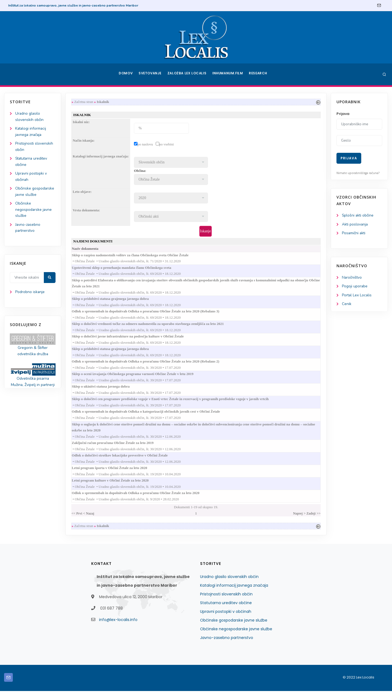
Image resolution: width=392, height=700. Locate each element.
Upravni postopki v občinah (225, 620)
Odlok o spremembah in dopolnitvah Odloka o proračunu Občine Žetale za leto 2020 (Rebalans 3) (152, 314)
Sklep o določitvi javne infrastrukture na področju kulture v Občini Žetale (134, 340)
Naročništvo (352, 278)
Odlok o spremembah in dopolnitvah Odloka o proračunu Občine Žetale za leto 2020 (142, 501)
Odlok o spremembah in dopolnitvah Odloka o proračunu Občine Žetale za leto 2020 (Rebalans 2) (152, 366)
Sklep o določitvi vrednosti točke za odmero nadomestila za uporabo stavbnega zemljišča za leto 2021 (154, 327)
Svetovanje (151, 74)
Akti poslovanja (355, 224)
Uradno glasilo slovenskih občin (229, 585)
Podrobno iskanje (30, 295)
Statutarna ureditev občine (226, 611)
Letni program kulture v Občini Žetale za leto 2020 (117, 488)
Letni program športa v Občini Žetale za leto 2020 (116, 475)
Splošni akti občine (358, 215)
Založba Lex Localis (188, 74)
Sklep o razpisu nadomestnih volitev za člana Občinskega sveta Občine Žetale (136, 256)
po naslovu (146, 145)
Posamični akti (354, 233)
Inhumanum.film (228, 74)
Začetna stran (84, 102)
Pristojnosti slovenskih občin (226, 603)
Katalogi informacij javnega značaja (234, 594)
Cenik (346, 305)
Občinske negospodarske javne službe (33, 212)
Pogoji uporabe (355, 287)
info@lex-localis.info (118, 628)
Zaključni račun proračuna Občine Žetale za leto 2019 (119, 450)
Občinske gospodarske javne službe (233, 629)
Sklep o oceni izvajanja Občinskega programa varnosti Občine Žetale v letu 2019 (139, 379)
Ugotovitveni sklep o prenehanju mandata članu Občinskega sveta (128, 269)
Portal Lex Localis (357, 296)
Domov (125, 74)
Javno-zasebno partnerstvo (226, 646)
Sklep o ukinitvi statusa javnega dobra (107, 392)
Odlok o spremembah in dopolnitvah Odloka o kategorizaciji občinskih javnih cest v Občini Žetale (152, 418)
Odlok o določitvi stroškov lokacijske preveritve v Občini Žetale (126, 463)
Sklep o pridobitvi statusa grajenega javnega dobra (117, 301)
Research (259, 74)
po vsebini (167, 145)
